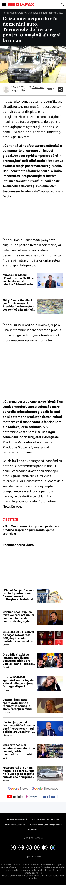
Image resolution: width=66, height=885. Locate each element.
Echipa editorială (17, 819)
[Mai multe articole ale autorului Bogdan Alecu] (6, 89)
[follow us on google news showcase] (45, 789)
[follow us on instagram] (31, 797)
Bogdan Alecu (19, 90)
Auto (20, 12)
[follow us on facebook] (50, 797)
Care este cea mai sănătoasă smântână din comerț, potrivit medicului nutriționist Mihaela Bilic (19, 750)
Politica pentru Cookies (45, 819)
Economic (38, 87)
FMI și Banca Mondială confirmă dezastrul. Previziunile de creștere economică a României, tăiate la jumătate (18, 305)
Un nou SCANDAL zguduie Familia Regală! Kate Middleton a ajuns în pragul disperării (18, 682)
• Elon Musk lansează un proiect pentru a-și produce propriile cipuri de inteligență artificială (31, 530)
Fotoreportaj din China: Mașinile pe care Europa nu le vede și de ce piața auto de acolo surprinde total (18, 772)
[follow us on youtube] (15, 797)
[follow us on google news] (18, 789)
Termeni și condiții (14, 824)
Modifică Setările (33, 838)
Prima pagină (10, 12)
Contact (33, 830)
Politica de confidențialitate (46, 824)
